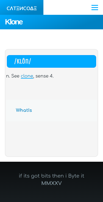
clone (27, 76)
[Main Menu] (95, 7)
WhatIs (24, 110)
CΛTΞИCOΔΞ (22, 8)
